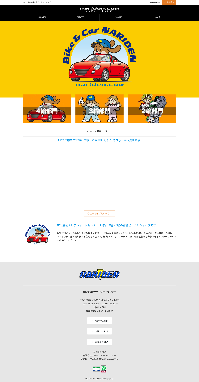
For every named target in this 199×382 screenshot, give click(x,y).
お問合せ (169, 2)
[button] (99, 213)
